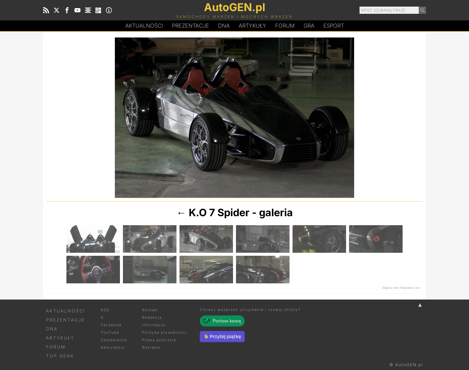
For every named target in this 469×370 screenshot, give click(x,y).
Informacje (153, 325)
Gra (309, 25)
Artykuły (252, 25)
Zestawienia (114, 340)
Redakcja (152, 317)
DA (224, 25)
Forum (285, 25)
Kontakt (150, 310)
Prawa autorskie (159, 340)
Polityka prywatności (165, 332)
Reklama (151, 347)
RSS (105, 310)
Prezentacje (190, 25)
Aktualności (144, 25)
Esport (333, 25)
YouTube (110, 332)
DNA (52, 328)
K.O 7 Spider (219, 212)
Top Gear (60, 355)
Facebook (111, 325)
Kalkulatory (113, 347)
